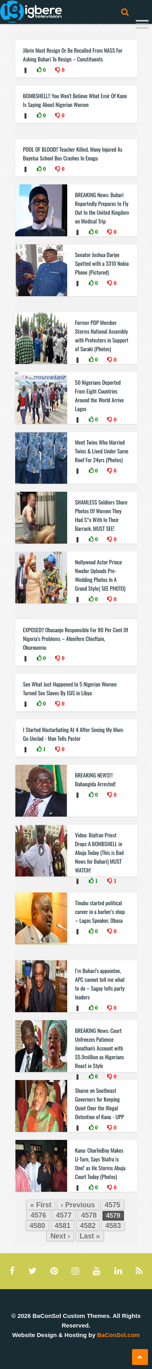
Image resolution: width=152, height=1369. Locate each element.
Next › (60, 1236)
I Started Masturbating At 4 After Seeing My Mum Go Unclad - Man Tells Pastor (73, 733)
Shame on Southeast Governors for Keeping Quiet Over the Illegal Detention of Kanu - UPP (99, 1103)
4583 (113, 1226)
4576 (38, 1215)
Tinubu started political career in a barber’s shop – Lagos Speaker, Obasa (100, 911)
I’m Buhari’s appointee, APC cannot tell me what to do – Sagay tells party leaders (100, 983)
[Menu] (142, 25)
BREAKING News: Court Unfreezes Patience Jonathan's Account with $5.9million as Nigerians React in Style (99, 1048)
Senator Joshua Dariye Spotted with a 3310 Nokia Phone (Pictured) (102, 263)
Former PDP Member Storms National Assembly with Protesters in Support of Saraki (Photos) (101, 335)
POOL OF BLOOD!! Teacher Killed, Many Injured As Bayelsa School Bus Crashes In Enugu (72, 153)
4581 (62, 1226)
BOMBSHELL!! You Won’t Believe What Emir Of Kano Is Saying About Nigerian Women (75, 100)
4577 (64, 1215)
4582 (88, 1226)
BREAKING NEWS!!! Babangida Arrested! (95, 779)
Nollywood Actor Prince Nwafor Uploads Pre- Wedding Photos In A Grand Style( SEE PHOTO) (100, 575)
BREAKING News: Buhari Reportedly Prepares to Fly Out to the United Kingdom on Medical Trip (102, 207)
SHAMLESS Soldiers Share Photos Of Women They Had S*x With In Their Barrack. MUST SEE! (101, 515)
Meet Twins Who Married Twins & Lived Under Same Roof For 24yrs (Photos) (101, 451)
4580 (37, 1226)
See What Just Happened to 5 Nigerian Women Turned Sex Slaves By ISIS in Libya (70, 688)
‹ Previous (78, 1205)
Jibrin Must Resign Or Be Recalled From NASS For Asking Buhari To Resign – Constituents (73, 54)
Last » (90, 1236)
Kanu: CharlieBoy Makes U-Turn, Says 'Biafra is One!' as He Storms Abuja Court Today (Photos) (100, 1163)
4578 (89, 1215)
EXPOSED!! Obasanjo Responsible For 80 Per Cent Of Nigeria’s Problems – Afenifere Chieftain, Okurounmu (75, 638)
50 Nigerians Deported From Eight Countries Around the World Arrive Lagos (99, 395)
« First (40, 1205)
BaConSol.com (118, 1334)
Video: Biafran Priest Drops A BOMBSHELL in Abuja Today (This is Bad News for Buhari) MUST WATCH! (99, 852)
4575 (112, 1205)
